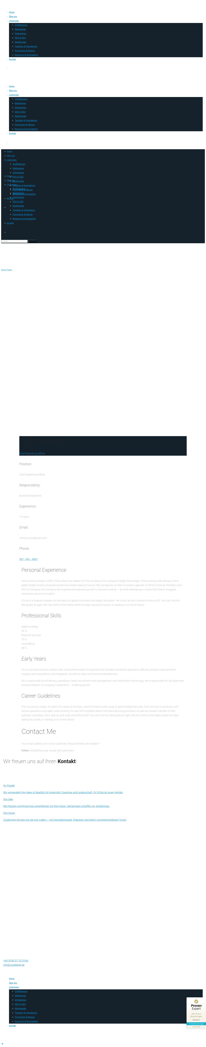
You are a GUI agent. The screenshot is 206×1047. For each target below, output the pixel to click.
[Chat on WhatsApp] (103, 956)
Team (9, 270)
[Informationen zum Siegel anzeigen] (196, 1026)
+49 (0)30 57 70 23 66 (15, 960)
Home (3, 270)
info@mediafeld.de (13, 964)
